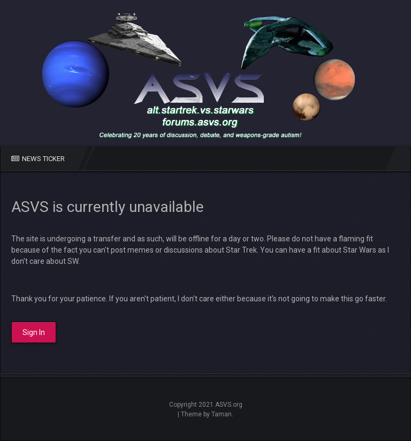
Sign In (33, 332)
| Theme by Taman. (205, 414)
